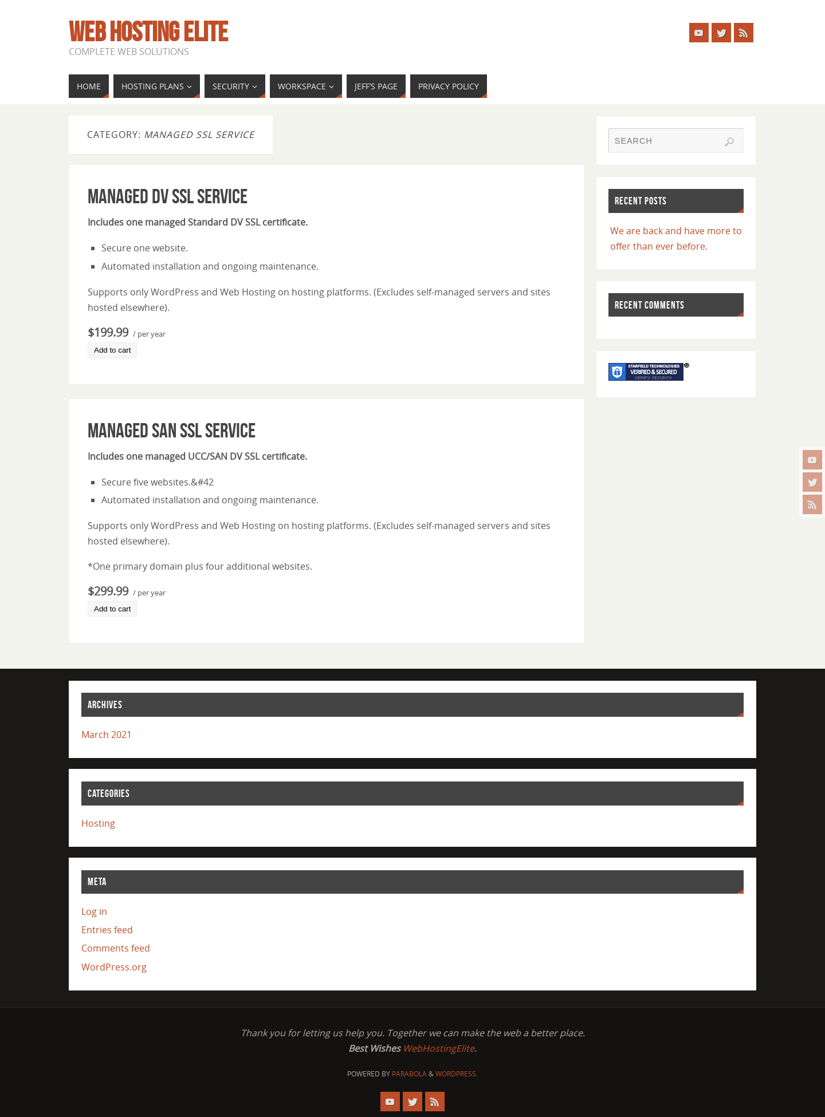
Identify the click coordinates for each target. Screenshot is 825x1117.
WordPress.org (114, 967)
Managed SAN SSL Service (172, 430)
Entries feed (107, 929)
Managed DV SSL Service (167, 196)
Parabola (409, 1074)
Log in (94, 911)
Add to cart (112, 350)
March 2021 (106, 734)
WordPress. (456, 1074)
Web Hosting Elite (148, 32)
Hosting (98, 823)
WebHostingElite (438, 1048)
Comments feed (115, 948)
